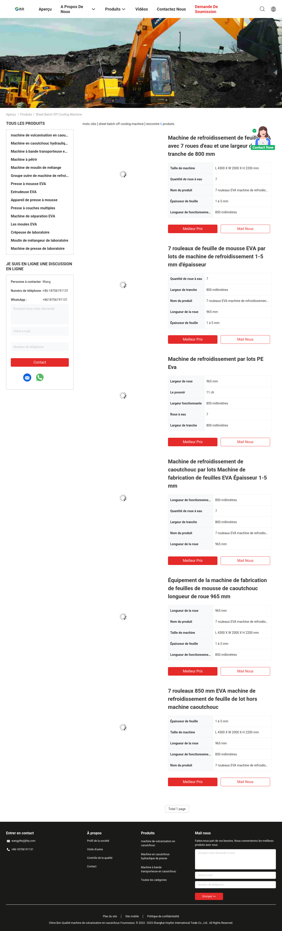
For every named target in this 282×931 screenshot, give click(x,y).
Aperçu (11, 114)
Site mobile (132, 916)
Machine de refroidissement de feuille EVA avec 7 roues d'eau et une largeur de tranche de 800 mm (219, 146)
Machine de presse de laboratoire (38, 248)
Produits (26, 114)
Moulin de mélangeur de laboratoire (39, 240)
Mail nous (245, 229)
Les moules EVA (24, 224)
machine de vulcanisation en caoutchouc (40, 135)
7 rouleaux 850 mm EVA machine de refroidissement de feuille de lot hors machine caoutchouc (212, 699)
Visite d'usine (95, 849)
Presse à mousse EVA (28, 184)
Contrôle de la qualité (99, 858)
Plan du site (110, 916)
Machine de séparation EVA (33, 216)
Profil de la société (98, 840)
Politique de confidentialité (163, 916)
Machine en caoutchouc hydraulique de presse (40, 143)
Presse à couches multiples (33, 208)
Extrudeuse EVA (23, 192)
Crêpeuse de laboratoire (30, 232)
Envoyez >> (209, 896)
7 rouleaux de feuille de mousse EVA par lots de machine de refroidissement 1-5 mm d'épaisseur (216, 256)
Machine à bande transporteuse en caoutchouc (40, 151)
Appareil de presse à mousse (34, 200)
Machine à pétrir (24, 159)
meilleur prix (193, 229)
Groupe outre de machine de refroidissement (40, 176)
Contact (40, 362)
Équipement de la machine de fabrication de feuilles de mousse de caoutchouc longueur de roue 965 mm (217, 588)
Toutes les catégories (154, 880)
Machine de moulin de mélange (36, 167)
